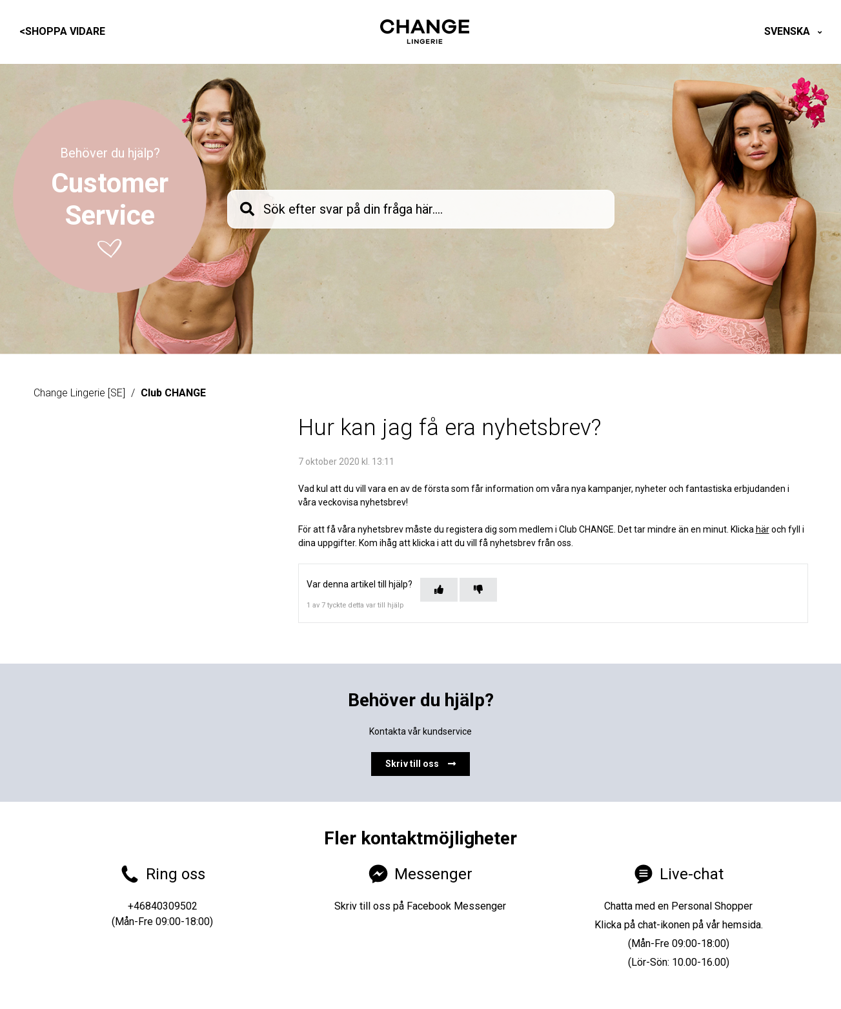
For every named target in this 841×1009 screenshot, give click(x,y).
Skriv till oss (420, 764)
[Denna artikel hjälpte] (439, 590)
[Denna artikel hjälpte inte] (478, 590)
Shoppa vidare (62, 31)
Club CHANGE (173, 393)
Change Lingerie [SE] (79, 393)
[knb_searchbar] (420, 209)
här (762, 529)
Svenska (788, 31)
